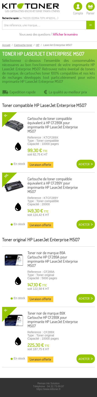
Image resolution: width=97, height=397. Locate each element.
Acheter (84, 164)
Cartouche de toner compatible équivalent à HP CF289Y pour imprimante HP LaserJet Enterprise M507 (53, 185)
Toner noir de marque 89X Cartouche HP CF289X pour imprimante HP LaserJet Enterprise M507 (53, 319)
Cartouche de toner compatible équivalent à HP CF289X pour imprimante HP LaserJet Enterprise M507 (53, 124)
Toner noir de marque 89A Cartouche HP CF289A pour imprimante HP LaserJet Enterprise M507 (53, 259)
